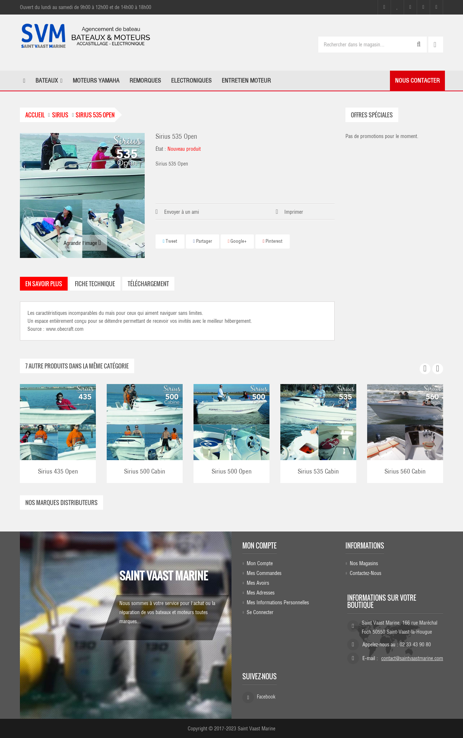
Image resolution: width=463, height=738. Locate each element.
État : (161, 149)
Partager (202, 241)
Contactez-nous (365, 573)
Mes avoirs (258, 583)
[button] (49, 81)
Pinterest (273, 241)
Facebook (266, 696)
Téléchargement (148, 283)
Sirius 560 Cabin (405, 471)
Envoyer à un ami (181, 212)
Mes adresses (261, 592)
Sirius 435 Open (58, 471)
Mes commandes (264, 573)
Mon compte (259, 545)
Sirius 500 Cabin (144, 471)
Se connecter (260, 612)
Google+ (237, 241)
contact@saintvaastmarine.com (412, 658)
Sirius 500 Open (232, 471)
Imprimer (293, 212)
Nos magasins (364, 563)
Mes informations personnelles (278, 602)
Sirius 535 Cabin (318, 471)
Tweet (170, 241)
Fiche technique (95, 283)
